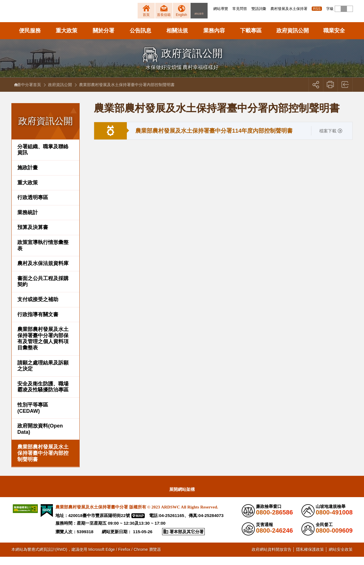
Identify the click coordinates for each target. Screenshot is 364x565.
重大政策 (66, 39)
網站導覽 (220, 9)
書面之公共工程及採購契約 (43, 290)
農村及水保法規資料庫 (43, 271)
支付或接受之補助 (37, 307)
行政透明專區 (32, 206)
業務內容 (214, 39)
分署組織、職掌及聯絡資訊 (43, 158)
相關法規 (177, 39)
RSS (317, 9)
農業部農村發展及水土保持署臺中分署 (78, 16)
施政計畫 (27, 176)
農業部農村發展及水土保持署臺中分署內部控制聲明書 (43, 461)
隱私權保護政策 (310, 557)
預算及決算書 (32, 236)
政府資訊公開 (292, 39)
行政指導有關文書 (37, 323)
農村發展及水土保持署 (288, 9)
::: (211, 9)
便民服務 (30, 39)
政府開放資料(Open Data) (40, 437)
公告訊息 (140, 39)
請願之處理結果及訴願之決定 (43, 374)
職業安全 (334, 39)
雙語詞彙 (258, 9)
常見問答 (239, 9)
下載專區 (251, 39)
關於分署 (103, 39)
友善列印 (330, 93)
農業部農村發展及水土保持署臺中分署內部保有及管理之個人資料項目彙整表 (43, 347)
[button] (338, 9)
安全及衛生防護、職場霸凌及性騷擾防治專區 (43, 395)
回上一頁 (345, 93)
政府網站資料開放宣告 (271, 557)
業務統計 (27, 221)
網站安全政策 (341, 557)
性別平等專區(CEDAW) (32, 416)
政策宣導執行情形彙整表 (43, 254)
